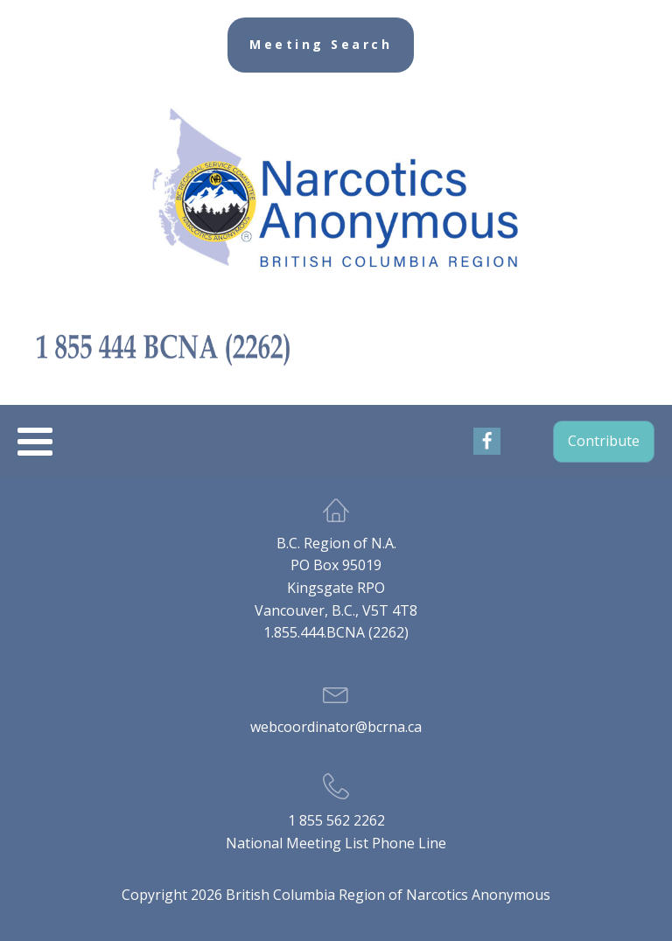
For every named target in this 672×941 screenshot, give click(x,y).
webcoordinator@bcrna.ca (336, 726)
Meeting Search (320, 44)
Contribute (604, 440)
